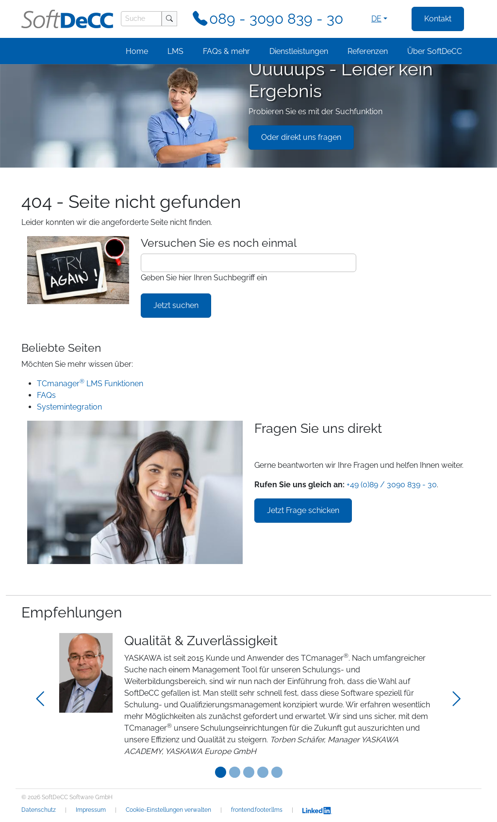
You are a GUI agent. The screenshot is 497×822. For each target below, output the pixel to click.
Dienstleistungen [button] (298, 51)
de (376, 18)
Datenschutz (38, 809)
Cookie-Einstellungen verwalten (168, 809)
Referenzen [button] (368, 51)
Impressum (91, 809)
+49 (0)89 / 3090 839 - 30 (392, 484)
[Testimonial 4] (276, 772)
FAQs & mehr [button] (226, 51)
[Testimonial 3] (262, 772)
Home (137, 51)
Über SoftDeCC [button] (434, 51)
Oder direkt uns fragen (301, 137)
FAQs (46, 395)
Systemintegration (69, 406)
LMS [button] (175, 51)
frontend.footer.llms (256, 809)
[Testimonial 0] (220, 772)
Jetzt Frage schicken (303, 510)
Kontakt (437, 18)
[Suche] (141, 18)
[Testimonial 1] (234, 772)
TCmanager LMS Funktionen (90, 383)
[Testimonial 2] (248, 772)
